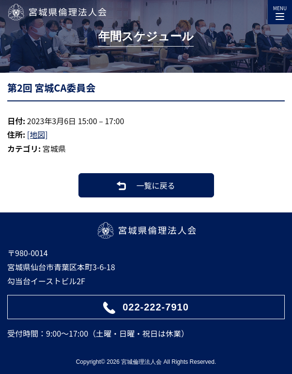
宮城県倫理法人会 (56, 12)
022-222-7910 (156, 307)
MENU (280, 10)
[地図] (37, 134)
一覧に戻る (155, 185)
